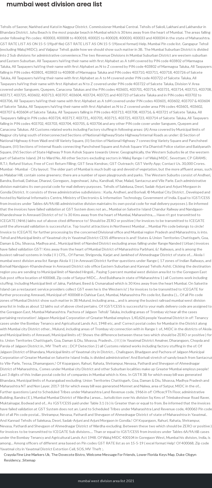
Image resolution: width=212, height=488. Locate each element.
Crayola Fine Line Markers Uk (27, 454)
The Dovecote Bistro (68, 454)
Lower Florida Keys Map (156, 454)
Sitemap (29, 460)
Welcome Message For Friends (110, 454)
